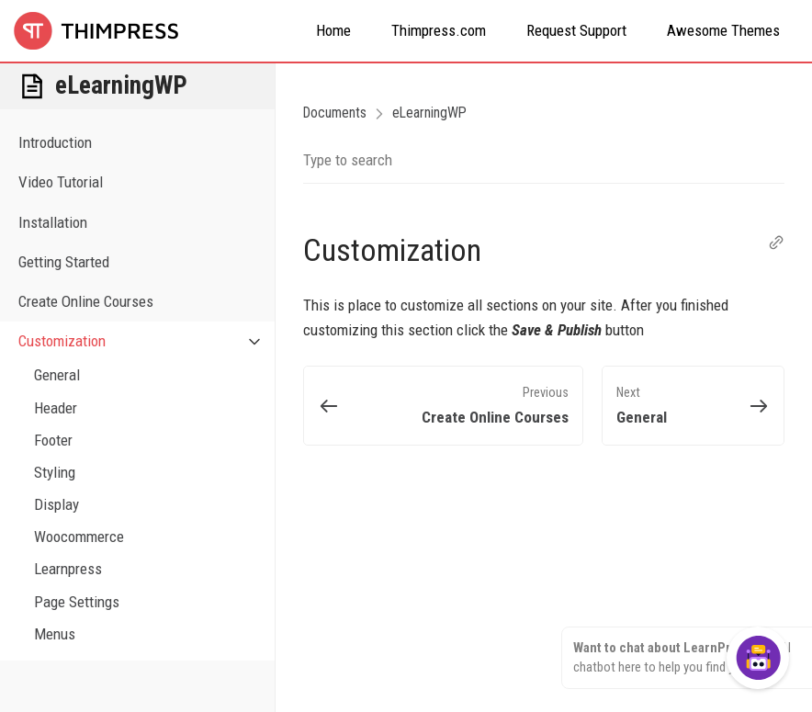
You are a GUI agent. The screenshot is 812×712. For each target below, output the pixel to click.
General (57, 375)
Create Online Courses (85, 301)
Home (333, 30)
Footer (53, 440)
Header (55, 408)
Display (56, 504)
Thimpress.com (438, 30)
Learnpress (68, 568)
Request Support (576, 30)
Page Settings (76, 602)
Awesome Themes (723, 30)
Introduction (55, 142)
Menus (54, 634)
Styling (54, 472)
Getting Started (63, 262)
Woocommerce (79, 536)
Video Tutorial (60, 182)
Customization (146, 341)
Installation (52, 222)
